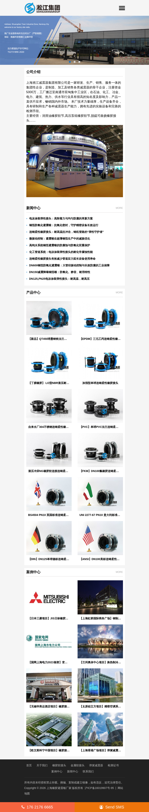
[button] (122, 8)
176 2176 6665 (37, 807)
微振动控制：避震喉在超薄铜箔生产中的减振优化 (58, 238)
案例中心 (56, 771)
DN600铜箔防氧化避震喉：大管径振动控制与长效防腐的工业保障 (68, 265)
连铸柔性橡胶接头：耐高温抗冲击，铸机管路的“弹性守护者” (65, 231)
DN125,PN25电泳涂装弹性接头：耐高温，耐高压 (58, 278)
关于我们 (42, 765)
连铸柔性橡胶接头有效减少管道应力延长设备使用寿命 (61, 258)
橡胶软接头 (59, 765)
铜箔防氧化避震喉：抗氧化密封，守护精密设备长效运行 (62, 225)
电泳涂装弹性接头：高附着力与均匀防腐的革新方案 (59, 218)
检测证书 (113, 765)
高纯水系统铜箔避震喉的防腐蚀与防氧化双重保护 (58, 245)
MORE (119, 208)
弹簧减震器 (96, 765)
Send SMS (111, 807)
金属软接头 (77, 765)
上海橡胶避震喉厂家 (59, 788)
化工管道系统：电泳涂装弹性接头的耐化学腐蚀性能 (59, 252)
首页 (29, 765)
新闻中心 (72, 771)
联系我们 (88, 771)
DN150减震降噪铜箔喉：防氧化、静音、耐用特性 (58, 272)
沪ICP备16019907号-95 (99, 788)
